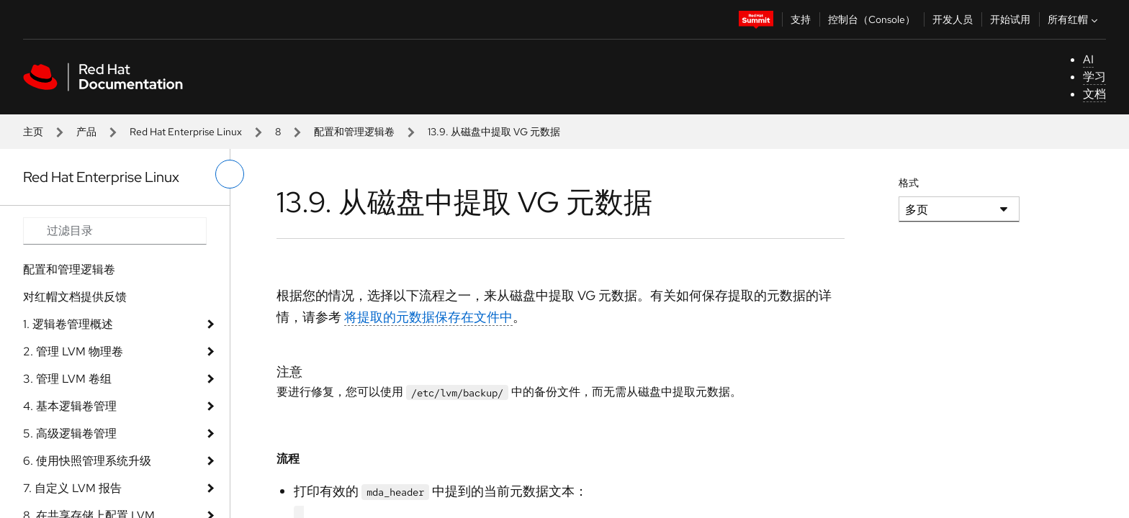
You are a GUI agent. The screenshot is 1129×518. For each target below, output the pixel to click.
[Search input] (115, 231)
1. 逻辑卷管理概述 (68, 324)
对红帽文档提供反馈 (75, 296)
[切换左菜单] (229, 174)
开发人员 (952, 19)
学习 (1094, 76)
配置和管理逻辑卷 (354, 131)
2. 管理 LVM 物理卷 (73, 351)
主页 (33, 131)
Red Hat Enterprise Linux (186, 131)
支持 (801, 19)
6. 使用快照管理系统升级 (87, 460)
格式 (909, 182)
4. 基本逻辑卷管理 (70, 406)
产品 (86, 131)
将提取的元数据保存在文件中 (428, 317)
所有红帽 (1074, 19)
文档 (1094, 93)
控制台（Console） (871, 19)
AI (1088, 59)
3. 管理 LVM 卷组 (67, 378)
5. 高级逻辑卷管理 (70, 433)
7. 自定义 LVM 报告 (72, 488)
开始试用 (1010, 19)
